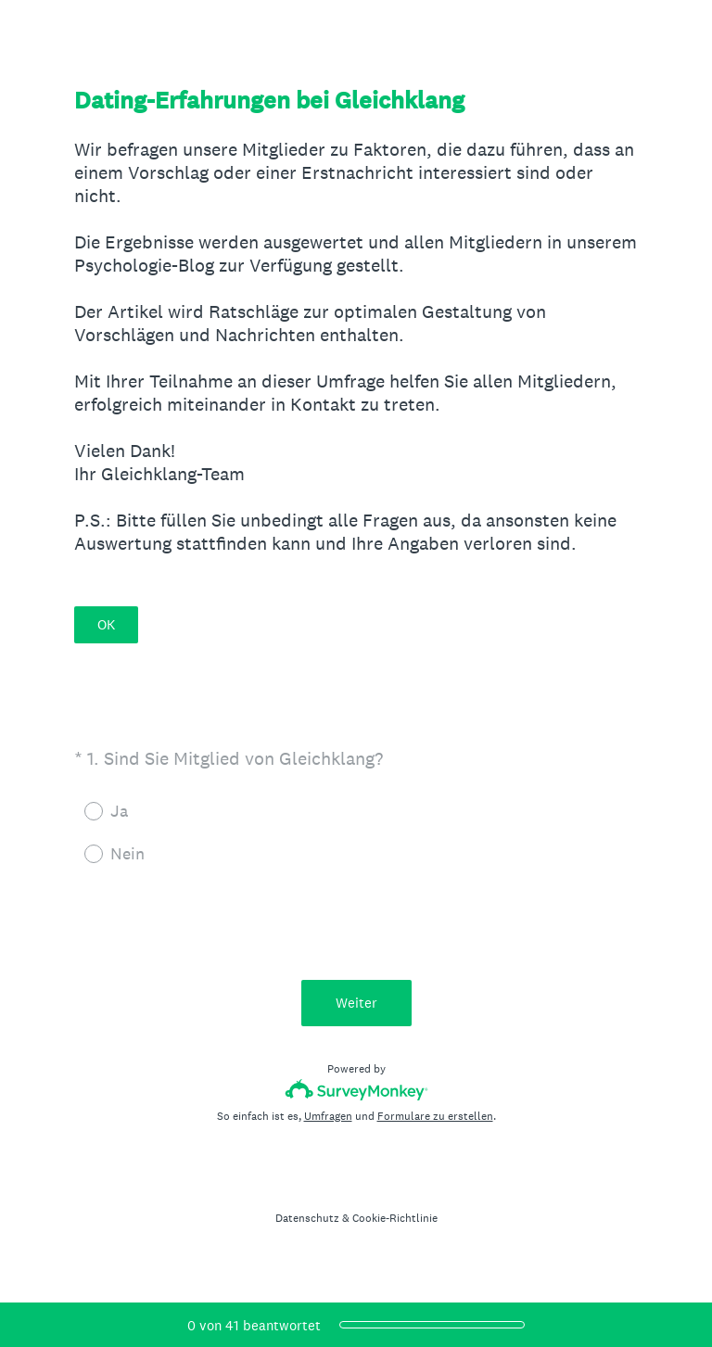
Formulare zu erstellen (435, 1116)
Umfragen (328, 1116)
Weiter (356, 1002)
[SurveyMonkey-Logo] (356, 1089)
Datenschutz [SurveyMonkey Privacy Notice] (307, 1218)
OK (106, 624)
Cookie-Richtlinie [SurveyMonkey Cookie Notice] (395, 1218)
